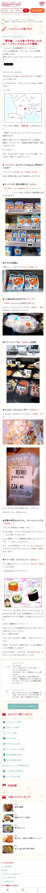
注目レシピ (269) (12, 727)
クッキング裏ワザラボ (8, 878)
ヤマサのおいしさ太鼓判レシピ (11, 874)
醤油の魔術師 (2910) (14, 755)
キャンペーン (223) (13, 722)
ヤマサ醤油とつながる (9, 885)
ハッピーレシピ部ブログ (27, 20)
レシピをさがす (7, 863)
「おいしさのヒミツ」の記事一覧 (23, 706)
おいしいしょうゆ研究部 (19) (17, 765)
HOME (3, 20)
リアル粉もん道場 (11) (15, 771)
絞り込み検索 (36, 10)
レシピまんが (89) (13, 776)
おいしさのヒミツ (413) (15, 749)
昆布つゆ (26, 14)
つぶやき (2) (11, 738)
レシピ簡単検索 (6, 866)
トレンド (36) (11, 733)
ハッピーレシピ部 (12, 20)
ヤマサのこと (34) (13, 744)
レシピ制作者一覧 (7, 881)
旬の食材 (4, 870)
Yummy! (18, 14)
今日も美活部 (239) (13, 760)
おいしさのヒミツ (19, 36)
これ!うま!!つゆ (7, 14)
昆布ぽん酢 (35, 14)
